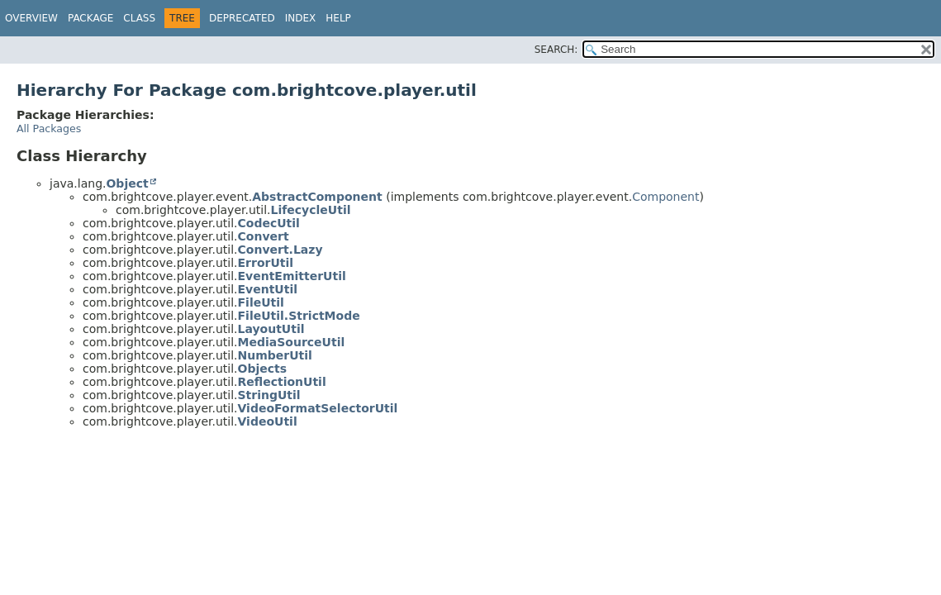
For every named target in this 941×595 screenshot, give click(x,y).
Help (338, 18)
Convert (263, 236)
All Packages (49, 128)
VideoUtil (267, 421)
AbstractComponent (317, 196)
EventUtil (268, 289)
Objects (263, 368)
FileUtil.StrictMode (299, 315)
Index (300, 18)
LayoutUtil (271, 329)
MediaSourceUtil (291, 342)
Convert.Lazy (280, 249)
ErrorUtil (266, 262)
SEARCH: (556, 49)
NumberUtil (275, 355)
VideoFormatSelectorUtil (318, 408)
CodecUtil (269, 223)
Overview (31, 18)
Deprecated (242, 18)
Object (127, 183)
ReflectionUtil (282, 381)
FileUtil (261, 302)
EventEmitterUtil (292, 276)
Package (90, 18)
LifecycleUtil (311, 210)
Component (665, 196)
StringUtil (269, 395)
